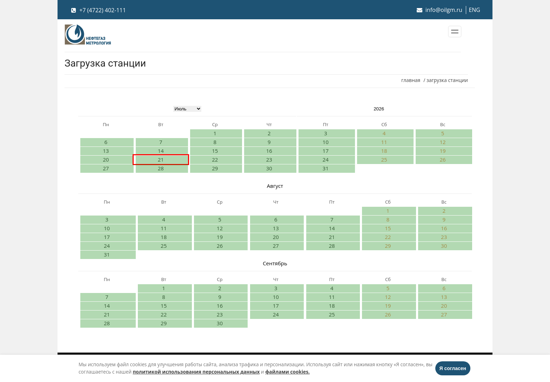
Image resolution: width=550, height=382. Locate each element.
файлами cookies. (287, 371)
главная (410, 80)
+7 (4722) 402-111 (98, 10)
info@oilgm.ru (439, 10)
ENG (474, 10)
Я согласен (453, 368)
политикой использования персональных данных (196, 371)
